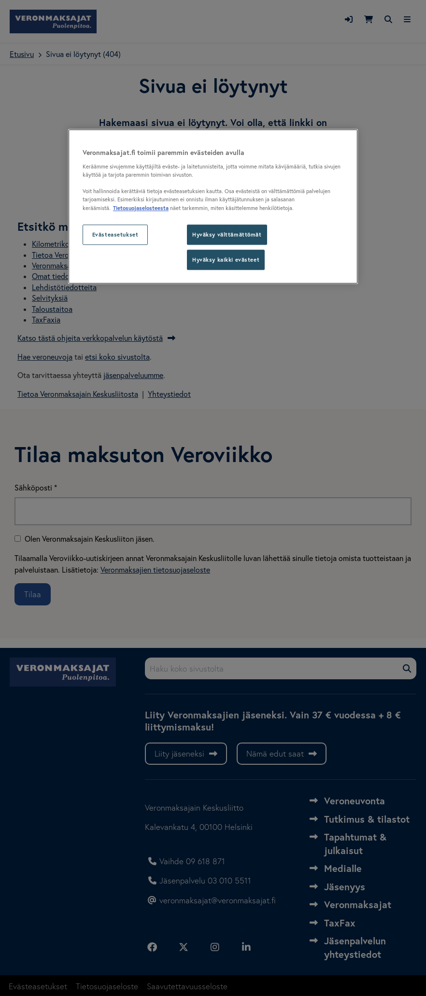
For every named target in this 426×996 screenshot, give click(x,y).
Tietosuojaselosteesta (141, 208)
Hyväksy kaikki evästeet (225, 260)
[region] (213, 206)
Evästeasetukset (115, 234)
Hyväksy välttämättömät (227, 234)
